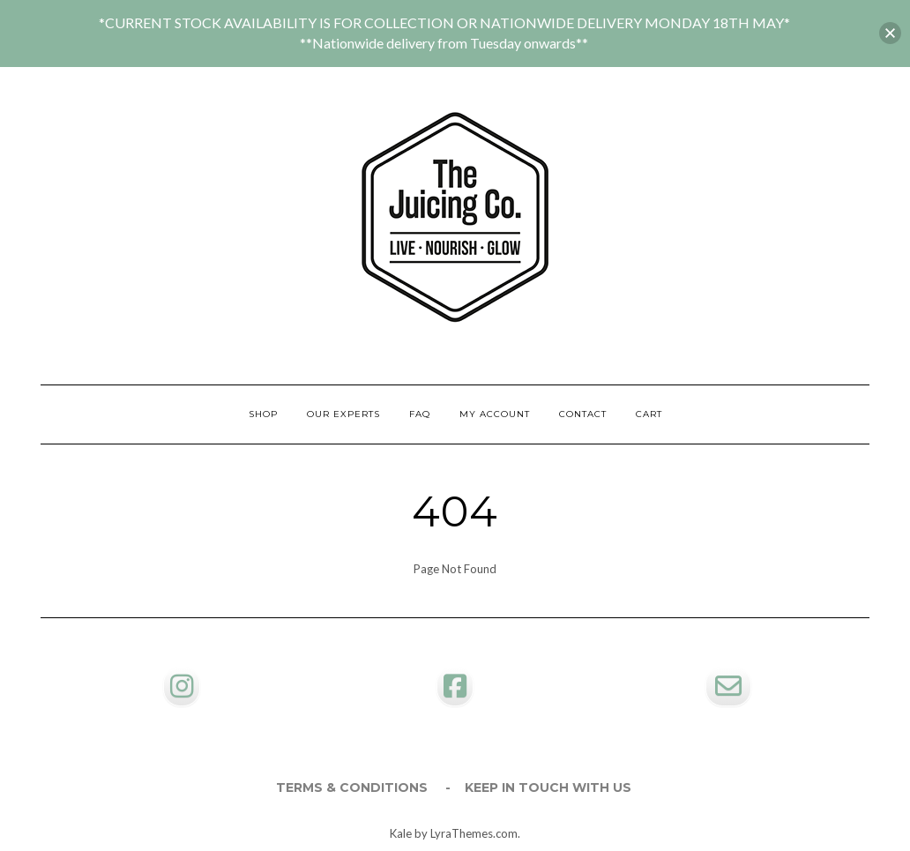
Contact (583, 414)
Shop (263, 414)
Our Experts (343, 414)
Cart (649, 414)
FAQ (419, 414)
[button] (890, 33)
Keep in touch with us (548, 787)
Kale (401, 833)
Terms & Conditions (352, 787)
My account (494, 414)
